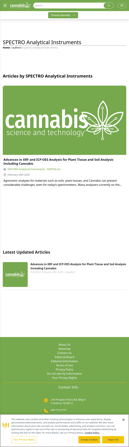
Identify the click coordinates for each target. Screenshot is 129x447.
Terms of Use (64, 365)
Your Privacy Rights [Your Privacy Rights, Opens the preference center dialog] (24, 439)
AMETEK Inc (54, 169)
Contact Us (64, 353)
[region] (64, 430)
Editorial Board (64, 357)
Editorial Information (64, 361)
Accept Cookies (89, 439)
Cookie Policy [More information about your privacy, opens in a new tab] (92, 432)
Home (6, 47)
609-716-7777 (58, 410)
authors (16, 47)
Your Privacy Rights (64, 378)
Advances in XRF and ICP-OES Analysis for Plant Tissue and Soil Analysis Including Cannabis (78, 266)
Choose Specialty (63, 15)
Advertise (64, 349)
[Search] (68, 5)
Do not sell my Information (64, 374)
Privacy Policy (64, 369)
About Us (64, 345)
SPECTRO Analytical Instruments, (26, 169)
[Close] (123, 420)
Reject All (113, 439)
